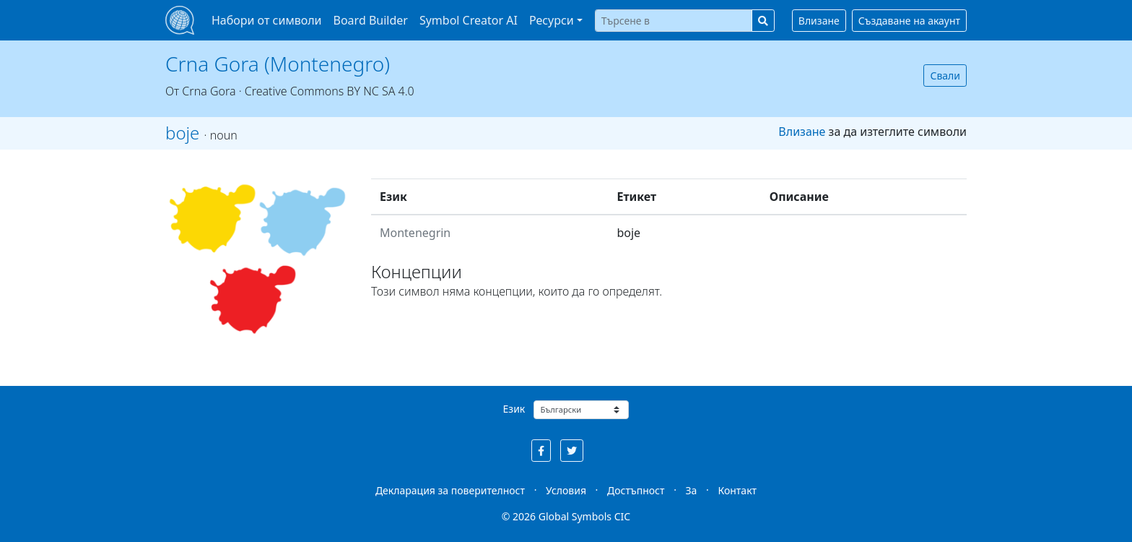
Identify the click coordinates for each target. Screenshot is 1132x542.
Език (514, 409)
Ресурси (551, 20)
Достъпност (635, 490)
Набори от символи (267, 20)
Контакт (737, 490)
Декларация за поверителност (450, 490)
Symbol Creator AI (468, 20)
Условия (566, 490)
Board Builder (371, 20)
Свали (945, 75)
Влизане (819, 20)
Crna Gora (208, 91)
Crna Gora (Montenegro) (277, 63)
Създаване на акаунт (909, 20)
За (691, 490)
